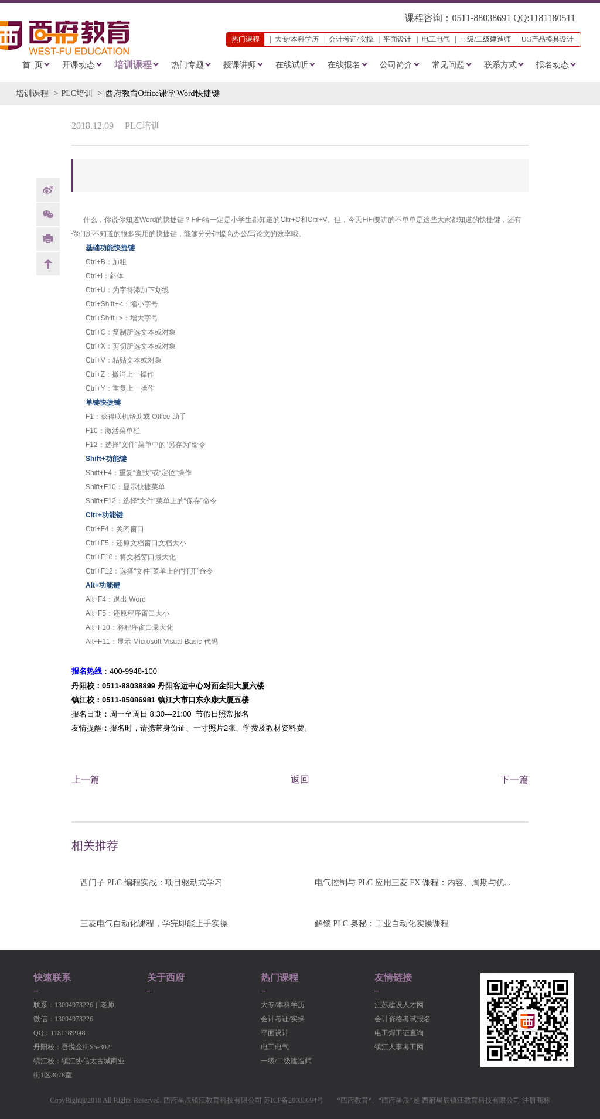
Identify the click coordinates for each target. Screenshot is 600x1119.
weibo (48, 190)
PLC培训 (77, 93)
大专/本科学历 (297, 39)
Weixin (48, 214)
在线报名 (344, 64)
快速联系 (52, 977)
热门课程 (279, 977)
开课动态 (78, 64)
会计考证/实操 (351, 39)
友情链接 (393, 977)
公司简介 (396, 64)
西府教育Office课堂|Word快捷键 (162, 93)
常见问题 (448, 64)
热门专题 (187, 64)
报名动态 (552, 64)
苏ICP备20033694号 (294, 1100)
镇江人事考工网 (399, 1047)
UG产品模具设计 (547, 39)
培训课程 (133, 65)
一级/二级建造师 (485, 39)
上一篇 (85, 779)
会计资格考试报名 (402, 1019)
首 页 (32, 64)
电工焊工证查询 (399, 1033)
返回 (300, 779)
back (48, 263)
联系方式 (500, 64)
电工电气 (436, 39)
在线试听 (291, 64)
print (48, 239)
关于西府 (166, 977)
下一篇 (514, 779)
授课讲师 (239, 64)
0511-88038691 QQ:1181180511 (513, 18)
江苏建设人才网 (399, 1005)
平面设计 (397, 39)
